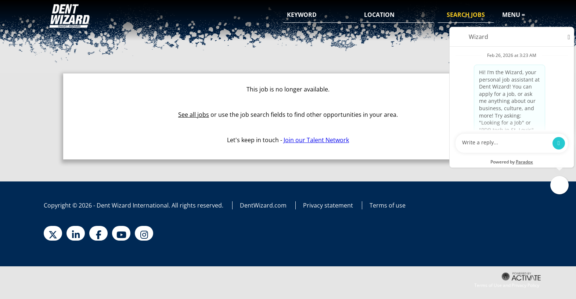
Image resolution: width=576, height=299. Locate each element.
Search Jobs (466, 15)
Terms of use (388, 205)
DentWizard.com (263, 205)
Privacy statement (328, 205)
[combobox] (397, 15)
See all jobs (193, 114)
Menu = (513, 15)
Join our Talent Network (316, 140)
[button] (427, 15)
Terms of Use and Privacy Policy (506, 285)
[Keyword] (320, 15)
